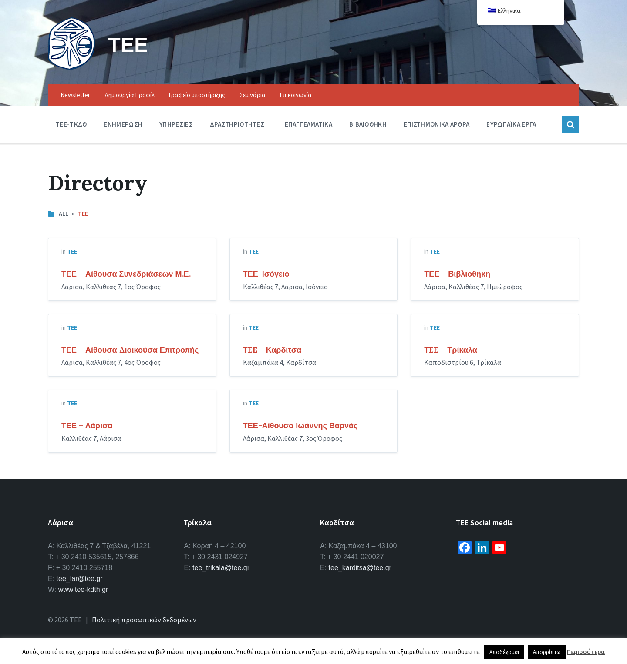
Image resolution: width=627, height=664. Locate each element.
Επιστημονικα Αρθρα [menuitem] (436, 124)
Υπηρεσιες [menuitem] (176, 124)
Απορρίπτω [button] (546, 652)
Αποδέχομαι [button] (504, 652)
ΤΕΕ (128, 44)
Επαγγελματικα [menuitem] (308, 124)
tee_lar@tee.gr (80, 578)
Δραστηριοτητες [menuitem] (237, 124)
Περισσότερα (586, 651)
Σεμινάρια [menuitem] (252, 95)
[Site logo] (71, 67)
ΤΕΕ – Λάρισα (87, 425)
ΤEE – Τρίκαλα (450, 350)
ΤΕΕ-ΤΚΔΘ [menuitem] (71, 124)
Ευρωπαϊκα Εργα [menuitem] (511, 124)
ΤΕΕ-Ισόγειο (266, 274)
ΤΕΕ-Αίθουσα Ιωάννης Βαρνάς (300, 425)
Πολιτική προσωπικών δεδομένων (144, 619)
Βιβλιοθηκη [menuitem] (368, 124)
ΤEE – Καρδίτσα (272, 350)
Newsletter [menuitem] (75, 95)
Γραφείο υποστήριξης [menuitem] (197, 95)
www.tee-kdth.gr (83, 589)
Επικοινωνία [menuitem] (296, 95)
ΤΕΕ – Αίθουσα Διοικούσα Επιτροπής (130, 350)
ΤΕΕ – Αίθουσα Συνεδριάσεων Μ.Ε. (126, 274)
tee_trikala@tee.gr (220, 567)
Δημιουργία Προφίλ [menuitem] (129, 95)
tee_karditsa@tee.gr (360, 567)
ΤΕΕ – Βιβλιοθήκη (457, 274)
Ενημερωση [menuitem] (123, 124)
